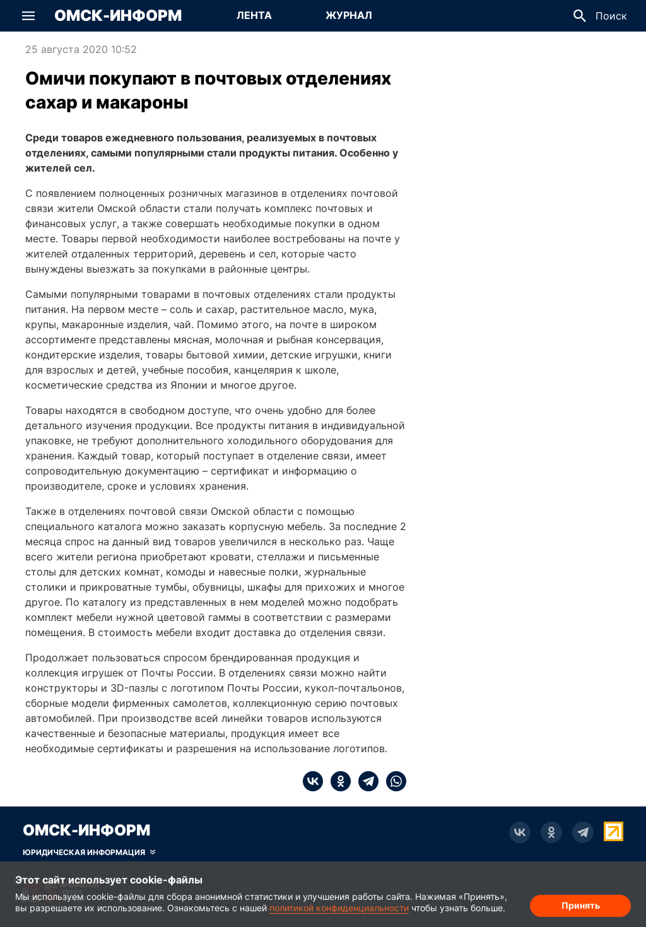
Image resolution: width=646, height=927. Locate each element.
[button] (28, 16)
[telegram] (365, 781)
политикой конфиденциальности (339, 907)
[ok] (337, 781)
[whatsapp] (392, 781)
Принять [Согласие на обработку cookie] (580, 905)
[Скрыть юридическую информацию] (89, 852)
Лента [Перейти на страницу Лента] (254, 15)
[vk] (313, 781)
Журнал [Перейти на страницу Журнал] (349, 15)
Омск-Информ (118, 16)
